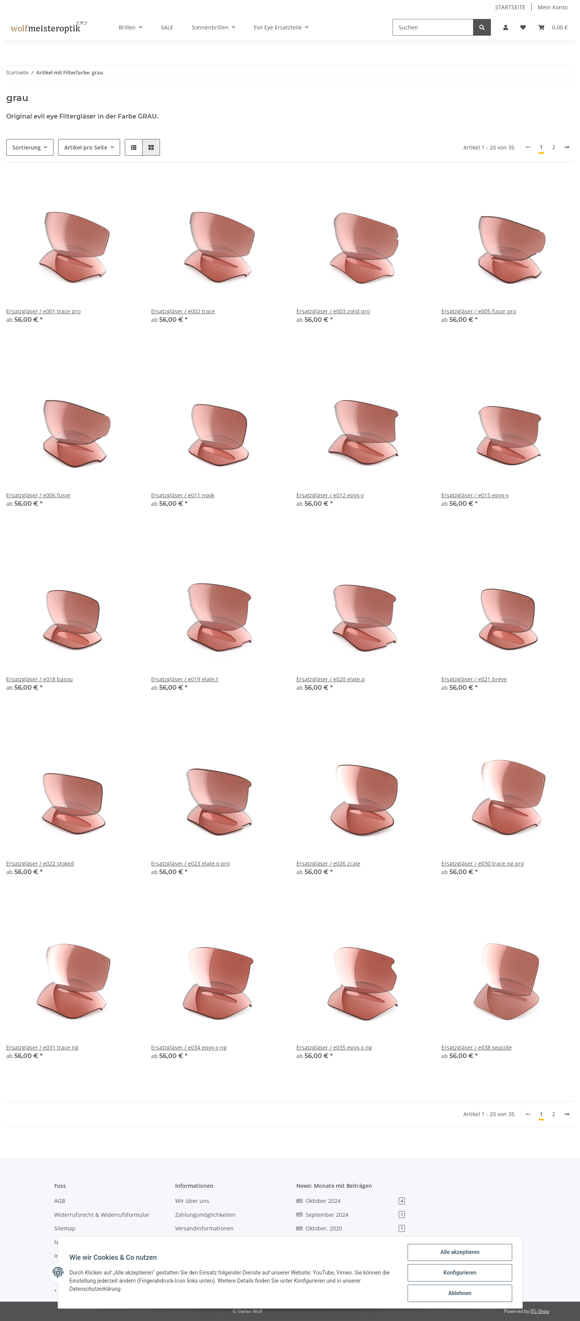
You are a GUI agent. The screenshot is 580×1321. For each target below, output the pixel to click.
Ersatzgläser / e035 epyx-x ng (334, 1047)
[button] (505, 27)
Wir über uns (192, 1200)
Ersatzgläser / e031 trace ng (42, 1047)
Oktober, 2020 (350, 1228)
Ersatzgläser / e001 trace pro (43, 311)
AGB (59, 1200)
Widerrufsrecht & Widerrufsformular (102, 1214)
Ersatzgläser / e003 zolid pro (333, 311)
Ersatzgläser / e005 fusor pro (478, 311)
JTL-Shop (539, 1311)
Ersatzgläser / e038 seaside (476, 1047)
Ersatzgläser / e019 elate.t (184, 679)
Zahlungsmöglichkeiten (205, 1214)
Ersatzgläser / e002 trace (183, 311)
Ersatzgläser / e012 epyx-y (330, 495)
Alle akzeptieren (458, 1253)
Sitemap (65, 1228)
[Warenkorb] (553, 27)
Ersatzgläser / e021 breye (474, 679)
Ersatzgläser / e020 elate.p (330, 679)
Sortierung (26, 147)
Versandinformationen (204, 1228)
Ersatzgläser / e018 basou (39, 679)
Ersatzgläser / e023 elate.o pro (190, 863)
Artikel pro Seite (85, 147)
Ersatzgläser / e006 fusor (38, 495)
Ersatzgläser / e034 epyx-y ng (189, 1047)
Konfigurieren (458, 1273)
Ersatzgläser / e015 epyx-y (475, 495)
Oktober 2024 (350, 1200)
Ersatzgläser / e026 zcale (328, 863)
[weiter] (567, 147)
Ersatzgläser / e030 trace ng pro (482, 863)
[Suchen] (432, 27)
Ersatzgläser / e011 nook (182, 495)
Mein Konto (553, 7)
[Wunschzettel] (523, 27)
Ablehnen (458, 1293)
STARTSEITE (510, 7)
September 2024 (350, 1214)
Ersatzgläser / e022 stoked (40, 863)
